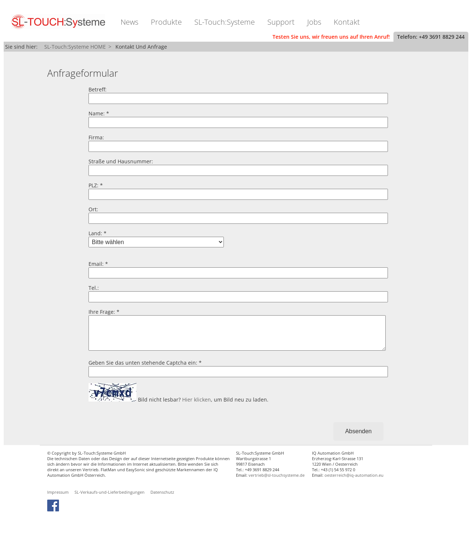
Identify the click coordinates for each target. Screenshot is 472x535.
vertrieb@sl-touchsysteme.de (277, 482)
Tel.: (93, 287)
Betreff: (97, 89)
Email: (96, 263)
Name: (96, 113)
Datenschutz (162, 499)
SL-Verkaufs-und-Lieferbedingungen (109, 499)
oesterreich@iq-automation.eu (354, 482)
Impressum (58, 499)
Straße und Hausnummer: (120, 161)
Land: (95, 233)
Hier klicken (196, 406)
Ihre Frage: (101, 311)
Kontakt (347, 22)
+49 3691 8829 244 (442, 36)
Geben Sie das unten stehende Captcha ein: (142, 370)
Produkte (166, 22)
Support (281, 22)
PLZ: (93, 185)
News (129, 22)
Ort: (93, 209)
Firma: (96, 137)
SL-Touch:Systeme (224, 22)
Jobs (314, 22)
